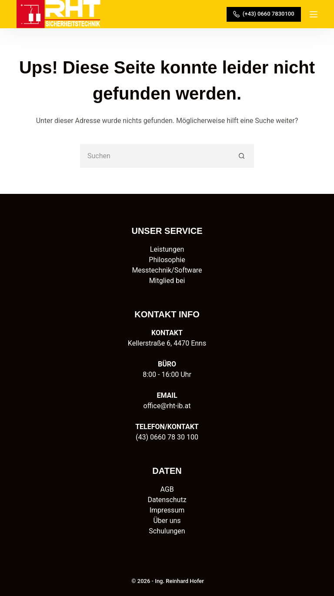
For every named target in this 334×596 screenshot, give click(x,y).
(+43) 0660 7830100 (263, 13)
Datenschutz (166, 500)
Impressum (167, 510)
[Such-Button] (242, 156)
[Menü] (313, 14)
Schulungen (167, 531)
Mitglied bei (167, 280)
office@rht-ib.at (167, 406)
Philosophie (167, 260)
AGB (167, 489)
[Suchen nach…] (155, 156)
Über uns (166, 520)
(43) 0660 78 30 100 (167, 437)
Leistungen (167, 249)
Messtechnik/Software (167, 270)
